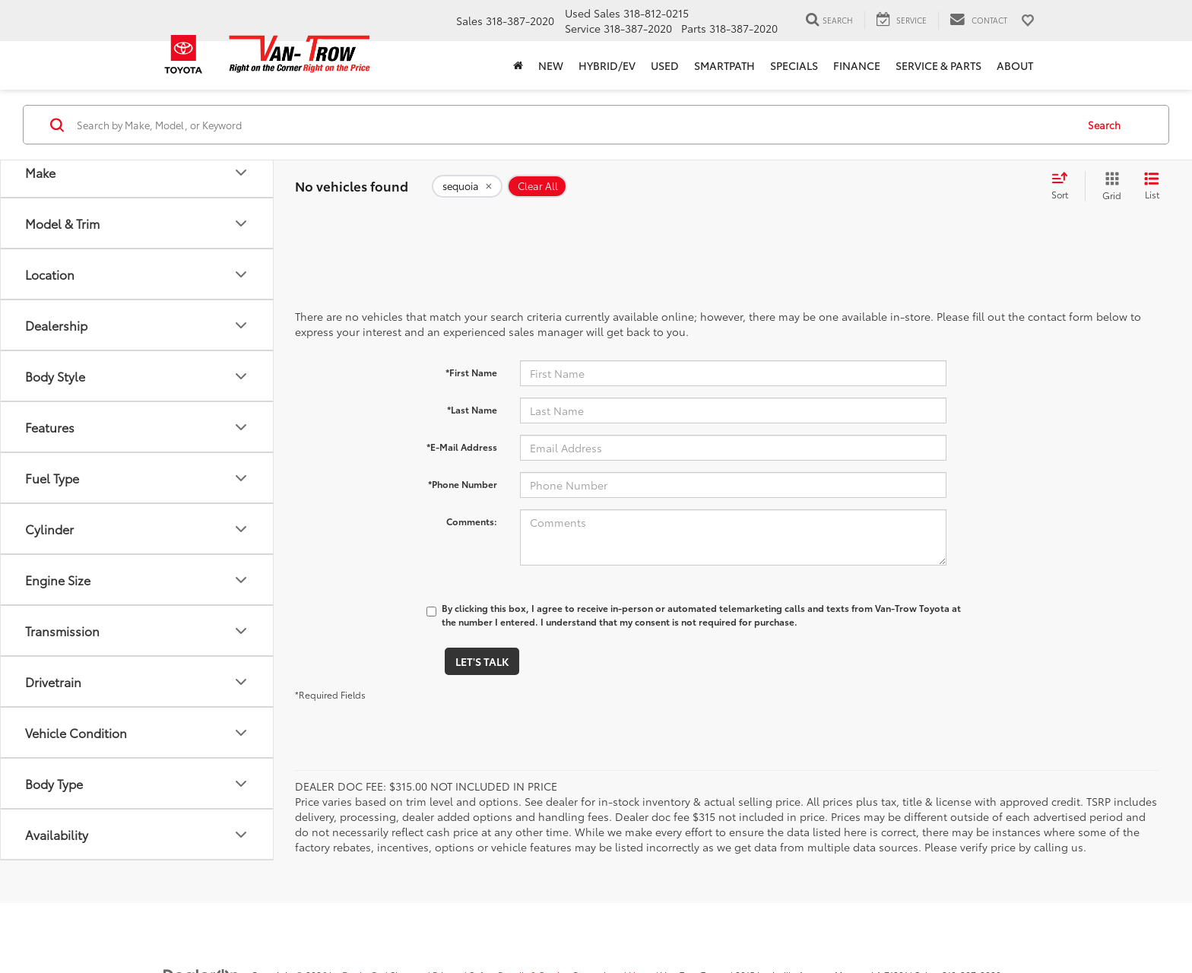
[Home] (518, 65)
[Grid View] (1109, 186)
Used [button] (665, 65)
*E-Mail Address (461, 446)
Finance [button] (856, 65)
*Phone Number (462, 483)
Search (1104, 125)
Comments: (471, 521)
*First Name (471, 372)
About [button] (1015, 65)
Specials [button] (794, 65)
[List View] (1152, 186)
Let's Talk (482, 661)
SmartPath (724, 65)
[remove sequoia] (467, 186)
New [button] (550, 65)
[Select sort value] (1064, 186)
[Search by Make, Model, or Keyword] (574, 124)
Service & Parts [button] (938, 65)
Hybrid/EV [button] (607, 65)
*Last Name (472, 409)
